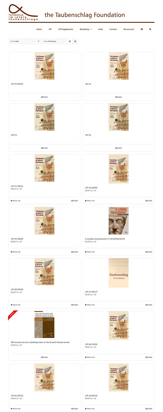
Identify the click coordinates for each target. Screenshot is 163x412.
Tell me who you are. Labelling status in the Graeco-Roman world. (40, 342)
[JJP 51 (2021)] (44, 168)
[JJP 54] (118, 66)
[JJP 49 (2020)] (44, 221)
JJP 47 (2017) (91, 291)
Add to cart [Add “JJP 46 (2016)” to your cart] (90, 357)
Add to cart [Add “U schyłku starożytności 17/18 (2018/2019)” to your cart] (90, 252)
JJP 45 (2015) (17, 395)
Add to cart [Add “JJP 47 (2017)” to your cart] (90, 305)
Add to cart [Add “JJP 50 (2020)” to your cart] (90, 201)
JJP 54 (88, 84)
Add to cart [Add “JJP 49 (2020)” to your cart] (16, 252)
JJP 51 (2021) (17, 186)
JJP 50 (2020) (91, 187)
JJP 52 (88, 135)
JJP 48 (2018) (17, 289)
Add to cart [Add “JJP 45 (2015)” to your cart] (16, 409)
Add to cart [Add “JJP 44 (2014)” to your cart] (90, 409)
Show (50, 41)
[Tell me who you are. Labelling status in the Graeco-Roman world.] (44, 324)
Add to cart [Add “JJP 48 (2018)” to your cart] (16, 305)
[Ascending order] (38, 41)
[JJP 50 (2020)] (118, 168)
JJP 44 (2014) (91, 395)
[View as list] (75, 41)
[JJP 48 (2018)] (44, 271)
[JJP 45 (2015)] (44, 377)
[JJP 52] (118, 117)
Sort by (14, 41)
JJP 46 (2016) (91, 344)
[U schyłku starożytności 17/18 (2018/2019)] (118, 221)
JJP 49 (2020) (17, 238)
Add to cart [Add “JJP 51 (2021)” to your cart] (16, 201)
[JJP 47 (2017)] (118, 273)
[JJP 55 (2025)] (44, 66)
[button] (150, 29)
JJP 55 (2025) (17, 84)
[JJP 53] (44, 117)
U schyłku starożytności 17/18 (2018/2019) (105, 238)
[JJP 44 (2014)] (118, 377)
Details (45, 97)
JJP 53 (14, 135)
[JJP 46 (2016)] (118, 325)
